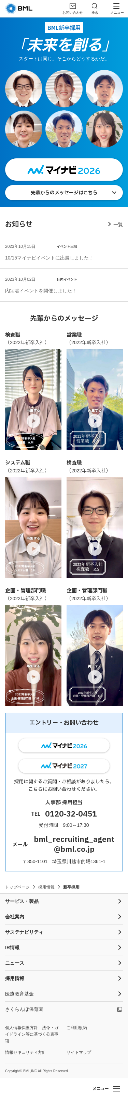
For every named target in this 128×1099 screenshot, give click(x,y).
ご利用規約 (77, 1027)
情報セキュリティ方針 (25, 1052)
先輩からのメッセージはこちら (64, 192)
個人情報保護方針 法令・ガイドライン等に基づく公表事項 (31, 1034)
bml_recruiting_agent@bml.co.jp (74, 844)
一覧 (118, 224)
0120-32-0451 (71, 814)
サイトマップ (79, 1052)
